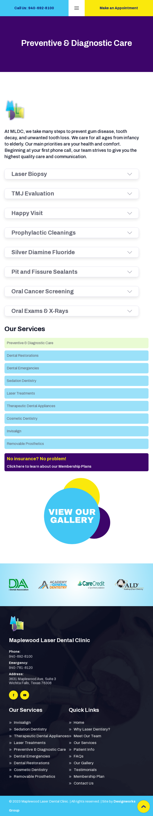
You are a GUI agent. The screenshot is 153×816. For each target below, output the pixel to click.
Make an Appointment (119, 8)
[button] (77, 8)
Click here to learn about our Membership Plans (49, 475)
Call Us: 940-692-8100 (34, 8)
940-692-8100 (20, 661)
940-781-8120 (21, 672)
